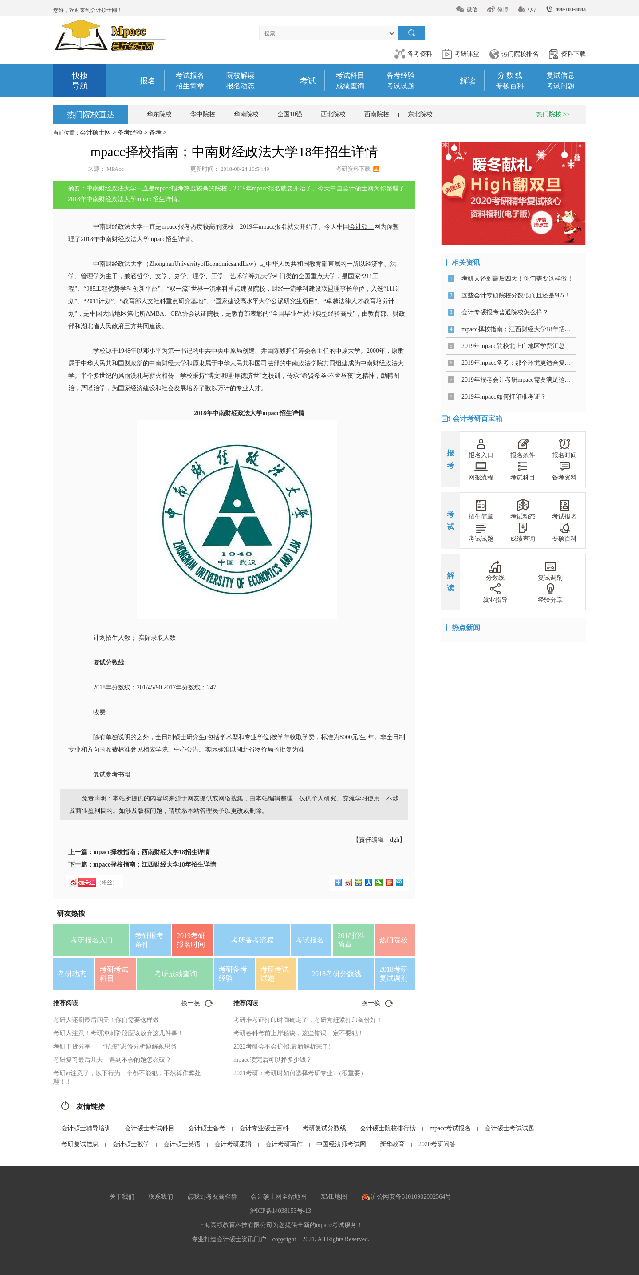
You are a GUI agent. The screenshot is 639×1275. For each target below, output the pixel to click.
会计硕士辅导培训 (86, 1128)
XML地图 (334, 1196)
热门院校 (393, 940)
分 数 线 (509, 75)
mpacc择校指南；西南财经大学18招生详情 (151, 852)
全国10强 (289, 114)
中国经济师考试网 (341, 1144)
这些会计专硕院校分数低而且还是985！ (516, 295)
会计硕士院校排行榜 (388, 1128)
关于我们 (122, 1196)
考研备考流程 (252, 940)
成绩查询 (350, 86)
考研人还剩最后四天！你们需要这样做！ (109, 1020)
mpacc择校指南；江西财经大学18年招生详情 (154, 864)
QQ (532, 9)
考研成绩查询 (175, 974)
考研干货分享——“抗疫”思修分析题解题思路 (115, 1046)
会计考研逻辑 (233, 1144)
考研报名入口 (92, 940)
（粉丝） (107, 882)
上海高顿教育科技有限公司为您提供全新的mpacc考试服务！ (280, 1225)
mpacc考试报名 (450, 1128)
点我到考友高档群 (212, 1196)
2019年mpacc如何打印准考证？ (504, 396)
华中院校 (202, 114)
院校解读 (240, 75)
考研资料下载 (353, 169)
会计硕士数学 (131, 1144)
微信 (472, 9)
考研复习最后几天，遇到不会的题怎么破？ (112, 1060)
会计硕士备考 (206, 1128)
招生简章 (190, 86)
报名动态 (240, 86)
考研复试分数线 (324, 1128)
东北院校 (420, 114)
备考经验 (401, 75)
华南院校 (246, 114)
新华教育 (392, 1144)
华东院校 (159, 114)
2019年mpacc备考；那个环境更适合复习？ (519, 363)
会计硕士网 (95, 132)
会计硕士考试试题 (509, 1128)
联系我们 (160, 1196)
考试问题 (560, 86)
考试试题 (401, 86)
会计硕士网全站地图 (279, 1196)
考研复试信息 (80, 1144)
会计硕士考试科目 (149, 1128)
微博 (502, 9)
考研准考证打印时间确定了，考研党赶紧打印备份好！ (308, 1020)
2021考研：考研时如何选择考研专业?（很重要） (300, 1073)
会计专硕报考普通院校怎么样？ (505, 312)
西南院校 (376, 114)
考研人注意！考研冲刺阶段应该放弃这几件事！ (118, 1033)
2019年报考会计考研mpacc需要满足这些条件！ (526, 379)
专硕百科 (510, 86)
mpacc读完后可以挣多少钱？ (272, 1060)
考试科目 (350, 75)
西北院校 (333, 114)
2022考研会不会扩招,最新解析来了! (281, 1046)
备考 (155, 132)
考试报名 (190, 75)
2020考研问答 (437, 1144)
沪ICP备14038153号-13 (280, 1211)
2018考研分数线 (336, 974)
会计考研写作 (284, 1144)
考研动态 (72, 974)
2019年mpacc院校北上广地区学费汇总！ (516, 346)
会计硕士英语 (182, 1144)
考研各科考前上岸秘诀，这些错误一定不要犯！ (298, 1033)
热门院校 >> (553, 114)
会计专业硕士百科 (264, 1128)
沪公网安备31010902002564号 (411, 1196)
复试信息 (560, 75)
